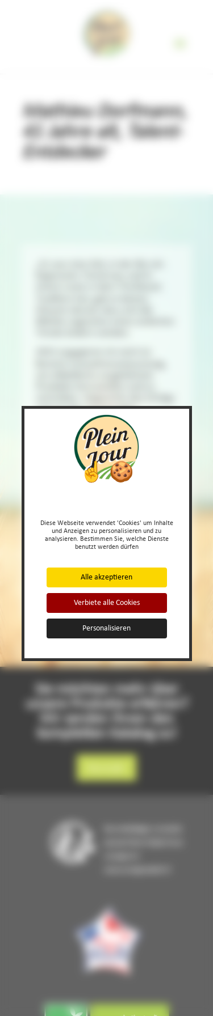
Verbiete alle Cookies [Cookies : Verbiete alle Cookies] (107, 602)
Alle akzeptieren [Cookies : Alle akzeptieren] (106, 577)
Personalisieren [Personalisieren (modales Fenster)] (106, 628)
